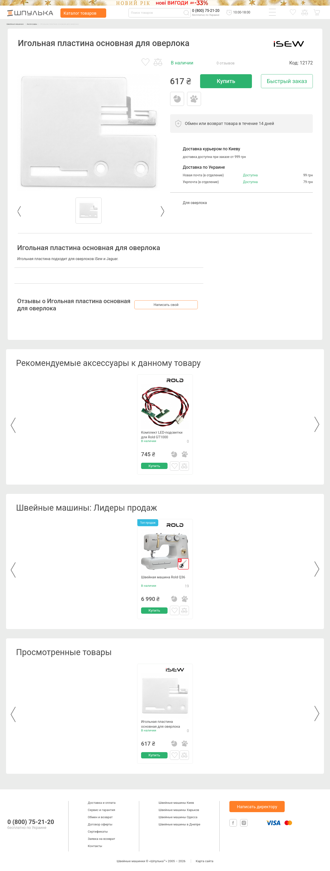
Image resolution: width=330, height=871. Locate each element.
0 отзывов (226, 63)
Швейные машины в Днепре (179, 824)
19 (187, 591)
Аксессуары (45, 23)
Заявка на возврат (101, 839)
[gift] (183, 564)
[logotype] (12, 805)
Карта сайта (204, 861)
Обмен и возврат (100, 817)
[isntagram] (244, 825)
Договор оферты (100, 824)
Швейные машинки (20, 23)
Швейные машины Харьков (178, 810)
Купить (226, 81)
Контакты (95, 846)
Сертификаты (98, 831)
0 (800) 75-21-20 (206, 10)
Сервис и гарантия (101, 810)
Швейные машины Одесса (177, 817)
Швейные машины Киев (176, 802)
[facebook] (233, 825)
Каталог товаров (80, 13)
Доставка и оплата (102, 802)
